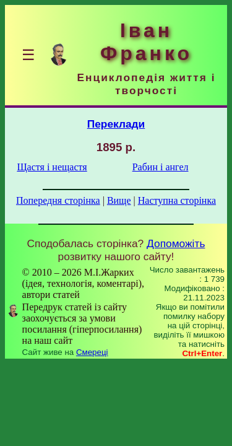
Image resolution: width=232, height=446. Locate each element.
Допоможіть (176, 243)
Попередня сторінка (58, 200)
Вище (119, 200)
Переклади (116, 124)
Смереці (92, 352)
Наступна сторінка (177, 200)
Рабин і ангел (160, 167)
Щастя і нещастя (52, 167)
